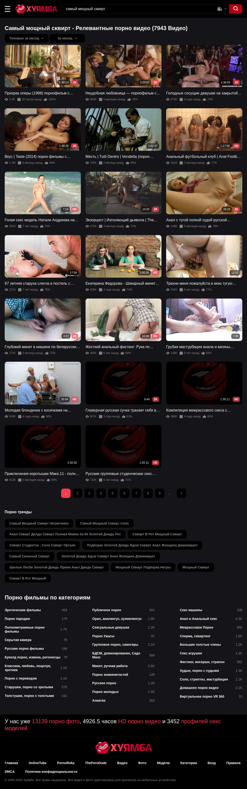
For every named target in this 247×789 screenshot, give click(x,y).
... (169, 493)
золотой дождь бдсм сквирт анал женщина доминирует (108, 556)
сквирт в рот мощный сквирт (157, 534)
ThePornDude (96, 763)
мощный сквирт (195, 567)
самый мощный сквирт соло (104, 523)
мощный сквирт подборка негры (143, 567)
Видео (122, 763)
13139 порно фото (56, 721)
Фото (142, 763)
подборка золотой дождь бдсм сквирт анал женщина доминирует (142, 545)
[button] (7, 9)
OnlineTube (38, 763)
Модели (163, 763)
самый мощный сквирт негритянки (38, 523)
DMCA (10, 771)
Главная (11, 763)
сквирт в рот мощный (27, 578)
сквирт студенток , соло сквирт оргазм (42, 545)
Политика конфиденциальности (51, 771)
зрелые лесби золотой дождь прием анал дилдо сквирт (56, 567)
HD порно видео (139, 721)
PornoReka (65, 763)
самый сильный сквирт (29, 556)
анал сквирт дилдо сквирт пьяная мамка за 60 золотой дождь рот (65, 534)
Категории (188, 763)
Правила (233, 763)
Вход (212, 763)
